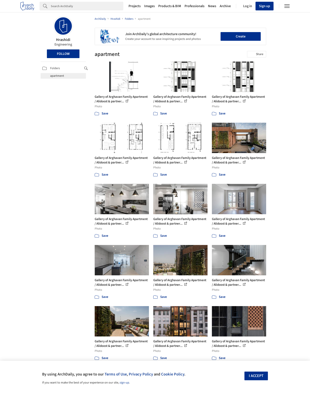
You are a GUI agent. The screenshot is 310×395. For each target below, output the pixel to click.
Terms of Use (116, 374)
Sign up (264, 6)
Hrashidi (63, 39)
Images (149, 6)
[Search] (87, 6)
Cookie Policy (172, 374)
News (212, 6)
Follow (63, 53)
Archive (225, 6)
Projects (135, 6)
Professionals (194, 6)
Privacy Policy (141, 374)
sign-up (124, 382)
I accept (256, 376)
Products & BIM (169, 6)
